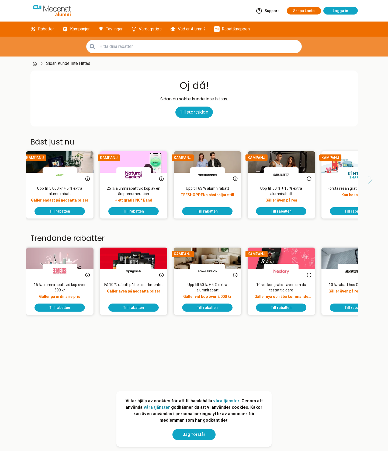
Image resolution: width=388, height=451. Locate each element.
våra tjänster (226, 400)
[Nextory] (285, 271)
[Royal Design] (212, 271)
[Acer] (64, 174)
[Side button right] (368, 180)
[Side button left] (19, 180)
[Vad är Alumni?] (188, 29)
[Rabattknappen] (232, 29)
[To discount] (64, 211)
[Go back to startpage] (34, 63)
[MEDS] (64, 271)
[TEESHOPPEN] (212, 174)
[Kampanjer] (76, 29)
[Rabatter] (42, 29)
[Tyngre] (138, 271)
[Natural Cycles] (138, 174)
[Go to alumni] (52, 11)
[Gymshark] (285, 174)
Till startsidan (194, 112)
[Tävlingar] (110, 29)
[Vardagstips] (146, 29)
